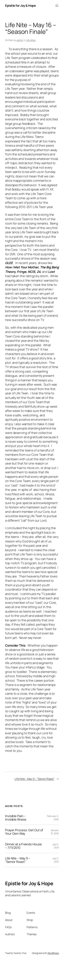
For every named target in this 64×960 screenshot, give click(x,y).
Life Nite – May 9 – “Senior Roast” (34, 779)
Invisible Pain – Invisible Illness (15, 817)
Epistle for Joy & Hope (20, 5)
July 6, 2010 (55, 846)
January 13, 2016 (55, 831)
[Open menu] (57, 6)
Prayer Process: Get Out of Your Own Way (24, 831)
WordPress (53, 953)
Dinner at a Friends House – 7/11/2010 (23, 845)
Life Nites (31, 40)
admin (20, 40)
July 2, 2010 (55, 860)
